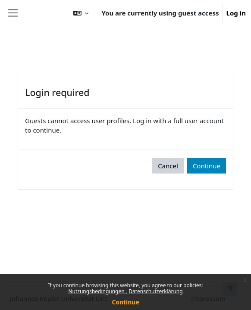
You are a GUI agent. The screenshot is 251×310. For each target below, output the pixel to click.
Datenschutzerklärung (155, 291)
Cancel (168, 165)
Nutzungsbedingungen (97, 291)
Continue (125, 302)
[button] (81, 13)
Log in (236, 13)
